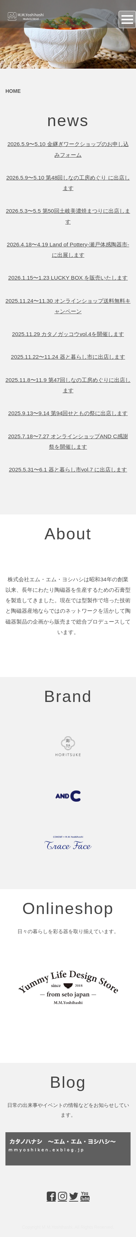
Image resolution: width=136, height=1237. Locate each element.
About (68, 534)
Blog (68, 1082)
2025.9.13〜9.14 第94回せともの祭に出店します (68, 413)
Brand (68, 696)
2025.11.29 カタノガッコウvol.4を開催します (68, 334)
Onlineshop (68, 908)
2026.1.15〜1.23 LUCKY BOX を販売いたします (68, 278)
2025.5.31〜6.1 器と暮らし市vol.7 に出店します (68, 469)
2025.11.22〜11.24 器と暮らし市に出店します (68, 357)
